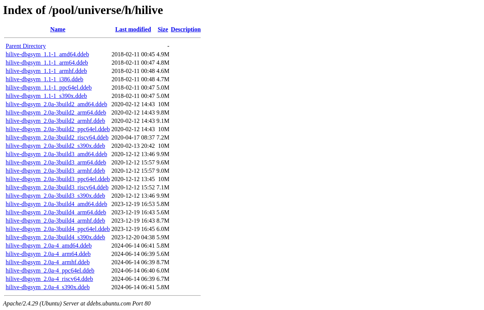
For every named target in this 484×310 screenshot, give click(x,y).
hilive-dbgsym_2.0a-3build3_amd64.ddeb (56, 154)
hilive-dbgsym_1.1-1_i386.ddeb (44, 79)
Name (57, 29)
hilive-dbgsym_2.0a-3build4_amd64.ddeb (56, 204)
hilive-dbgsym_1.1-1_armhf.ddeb (46, 71)
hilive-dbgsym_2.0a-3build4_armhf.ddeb (55, 220)
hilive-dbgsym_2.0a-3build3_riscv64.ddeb (57, 187)
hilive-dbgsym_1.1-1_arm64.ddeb (47, 62)
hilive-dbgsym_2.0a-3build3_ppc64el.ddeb (58, 179)
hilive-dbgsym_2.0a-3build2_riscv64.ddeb (57, 137)
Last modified (133, 29)
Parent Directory (26, 46)
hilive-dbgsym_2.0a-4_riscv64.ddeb (49, 279)
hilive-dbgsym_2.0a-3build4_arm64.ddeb (56, 212)
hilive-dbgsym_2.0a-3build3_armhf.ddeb (55, 170)
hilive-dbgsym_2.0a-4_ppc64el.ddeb (50, 270)
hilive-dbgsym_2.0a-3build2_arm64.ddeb (56, 112)
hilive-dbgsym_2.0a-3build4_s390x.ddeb (55, 237)
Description (186, 29)
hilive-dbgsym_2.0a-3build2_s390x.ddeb (55, 146)
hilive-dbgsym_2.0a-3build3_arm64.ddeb (56, 162)
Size (163, 29)
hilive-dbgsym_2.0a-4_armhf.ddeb (48, 262)
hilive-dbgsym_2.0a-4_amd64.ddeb (49, 245)
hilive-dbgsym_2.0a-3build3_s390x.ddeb (55, 195)
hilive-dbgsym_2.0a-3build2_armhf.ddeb (55, 121)
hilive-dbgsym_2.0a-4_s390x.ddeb (48, 287)
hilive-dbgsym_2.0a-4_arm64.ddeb (48, 254)
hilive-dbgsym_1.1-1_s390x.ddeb (46, 96)
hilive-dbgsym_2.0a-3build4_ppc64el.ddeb (58, 229)
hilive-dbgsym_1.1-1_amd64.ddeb (47, 54)
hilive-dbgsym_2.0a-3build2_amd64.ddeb (56, 104)
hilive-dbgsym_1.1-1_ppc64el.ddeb (49, 87)
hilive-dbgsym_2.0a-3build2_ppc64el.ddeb (58, 129)
